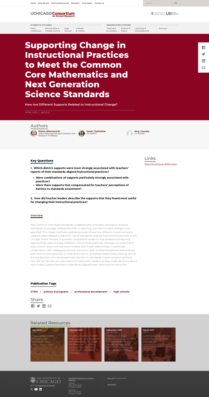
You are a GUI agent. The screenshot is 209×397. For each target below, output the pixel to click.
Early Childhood (36, 29)
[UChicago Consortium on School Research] (53, 14)
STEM (34, 291)
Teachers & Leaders (111, 29)
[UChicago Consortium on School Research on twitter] (32, 389)
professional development (91, 291)
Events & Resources (60, 3)
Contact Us (99, 3)
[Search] (158, 3)
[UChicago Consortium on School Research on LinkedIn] (40, 389)
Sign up (110, 378)
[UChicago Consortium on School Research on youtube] (36, 389)
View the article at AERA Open (160, 164)
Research (75, 3)
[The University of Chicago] (45, 380)
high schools (121, 291)
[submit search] (175, 3)
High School (67, 29)
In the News (87, 3)
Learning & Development (142, 29)
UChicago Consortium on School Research (81, 379)
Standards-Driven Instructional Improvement (43, 338)
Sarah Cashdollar (96, 131)
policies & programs (56, 291)
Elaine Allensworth (49, 131)
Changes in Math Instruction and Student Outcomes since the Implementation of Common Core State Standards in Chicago (121, 342)
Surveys (163, 28)
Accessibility (111, 384)
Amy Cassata (141, 131)
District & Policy (125, 29)
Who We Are (43, 3)
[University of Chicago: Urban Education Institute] (164, 13)
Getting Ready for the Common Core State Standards (156, 338)
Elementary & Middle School (52, 29)
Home (33, 3)
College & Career (80, 29)
